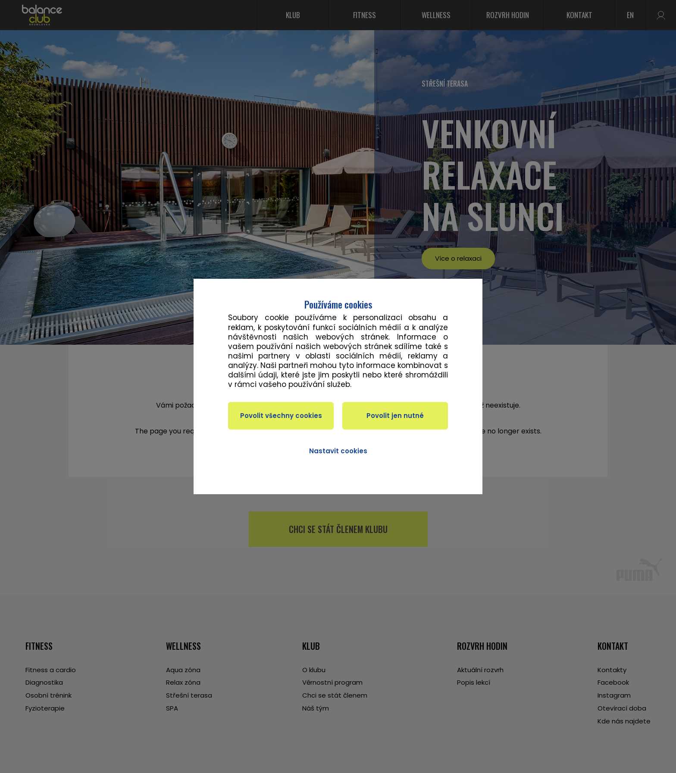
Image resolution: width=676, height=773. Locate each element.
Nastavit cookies (338, 450)
